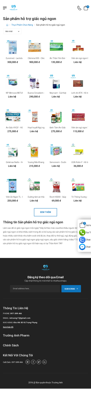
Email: (6, 318)
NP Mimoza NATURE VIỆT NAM (20, 93)
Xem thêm (45, 212)
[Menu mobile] (5, 8)
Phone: (6, 313)
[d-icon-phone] (79, 8)
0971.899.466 (16, 313)
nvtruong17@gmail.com (19, 318)
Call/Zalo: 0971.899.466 (13, 362)
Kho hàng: (8, 322)
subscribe (71, 289)
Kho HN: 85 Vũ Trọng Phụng (25, 322)
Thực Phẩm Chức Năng (22, 25)
